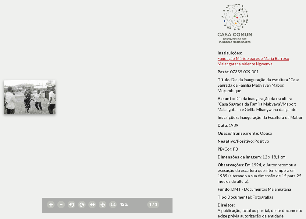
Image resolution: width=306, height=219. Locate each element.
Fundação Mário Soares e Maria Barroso (253, 58)
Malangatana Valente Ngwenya (245, 63)
